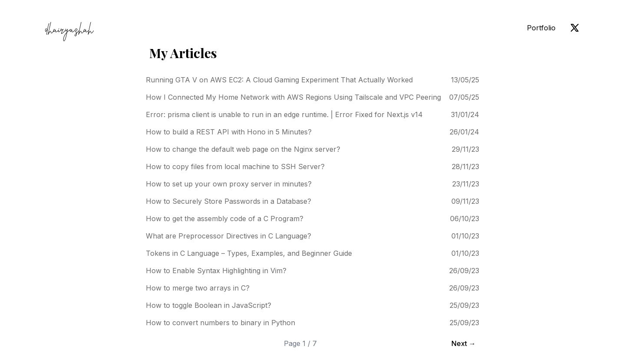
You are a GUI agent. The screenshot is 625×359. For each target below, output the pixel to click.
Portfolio (541, 27)
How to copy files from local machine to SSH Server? (235, 166)
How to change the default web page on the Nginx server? (243, 149)
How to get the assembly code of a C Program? (224, 218)
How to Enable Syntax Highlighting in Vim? (216, 270)
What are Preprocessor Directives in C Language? (228, 236)
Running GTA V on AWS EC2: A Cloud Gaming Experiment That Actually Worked (279, 79)
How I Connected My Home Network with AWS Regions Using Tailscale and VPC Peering (293, 97)
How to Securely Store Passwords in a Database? (228, 201)
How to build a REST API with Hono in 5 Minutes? (229, 131)
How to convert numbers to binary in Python (220, 322)
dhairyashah (69, 31)
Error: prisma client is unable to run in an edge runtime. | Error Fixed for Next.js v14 (284, 114)
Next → (463, 343)
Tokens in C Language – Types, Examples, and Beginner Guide (249, 253)
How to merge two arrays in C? (198, 288)
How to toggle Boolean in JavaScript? (208, 305)
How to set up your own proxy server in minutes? (229, 184)
